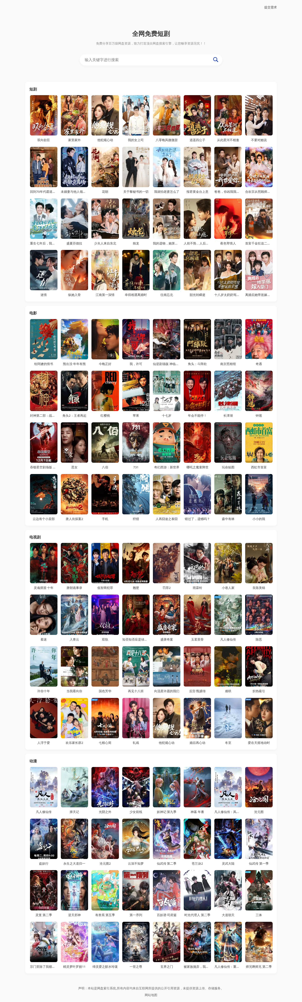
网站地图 (151, 995)
